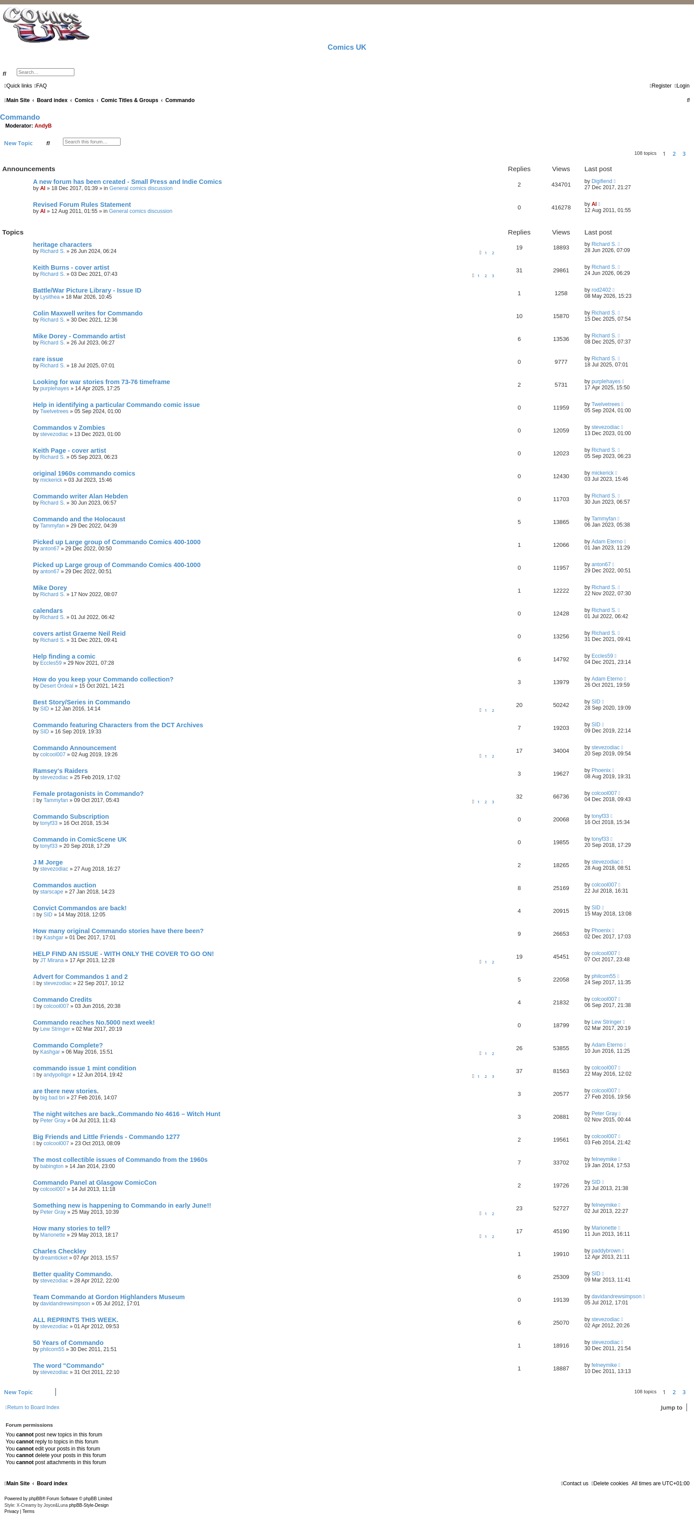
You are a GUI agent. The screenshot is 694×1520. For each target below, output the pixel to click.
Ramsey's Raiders (60, 770)
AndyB (43, 126)
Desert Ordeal (56, 686)
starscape (51, 892)
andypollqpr (57, 1075)
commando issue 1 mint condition (84, 1068)
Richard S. (52, 251)
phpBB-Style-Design (89, 1505)
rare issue (48, 359)
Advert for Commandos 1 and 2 (80, 976)
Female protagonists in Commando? (88, 793)
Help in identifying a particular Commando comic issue (116, 404)
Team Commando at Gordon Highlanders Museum (109, 1296)
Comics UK (346, 47)
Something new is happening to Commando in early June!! (122, 1205)
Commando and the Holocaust (79, 519)
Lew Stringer (55, 1029)
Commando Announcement (74, 747)
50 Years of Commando (68, 1342)
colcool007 (53, 754)
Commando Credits (62, 999)
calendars (48, 610)
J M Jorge (48, 862)
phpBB (35, 1498)
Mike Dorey (50, 587)
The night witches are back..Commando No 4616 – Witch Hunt (126, 1113)
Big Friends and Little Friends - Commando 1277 (106, 1136)
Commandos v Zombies (69, 427)
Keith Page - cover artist (69, 450)
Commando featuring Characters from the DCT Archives (118, 725)
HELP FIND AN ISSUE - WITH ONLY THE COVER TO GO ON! (123, 953)
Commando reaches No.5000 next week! (94, 1022)
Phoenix (601, 770)
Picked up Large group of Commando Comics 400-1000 (117, 542)
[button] (692, 153)
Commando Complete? (68, 1045)
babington (51, 1166)
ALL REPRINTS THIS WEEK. (75, 1319)
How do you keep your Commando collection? (103, 679)
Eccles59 (51, 663)
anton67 (49, 549)
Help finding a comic (64, 656)
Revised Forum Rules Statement (82, 204)
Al (42, 188)
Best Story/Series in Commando (81, 702)
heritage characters (62, 244)
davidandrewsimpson (65, 1303)
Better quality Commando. (73, 1274)
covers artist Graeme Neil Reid (79, 633)
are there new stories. (66, 1091)
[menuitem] (40, 86)
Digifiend (601, 181)
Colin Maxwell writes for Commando (88, 313)
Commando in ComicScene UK (80, 839)
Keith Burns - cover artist (71, 267)
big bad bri (52, 1098)
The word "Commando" (68, 1365)
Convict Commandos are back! (80, 908)
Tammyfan (52, 526)
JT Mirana (52, 960)
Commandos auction (64, 885)
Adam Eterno (607, 541)
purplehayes (54, 388)
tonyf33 (49, 823)
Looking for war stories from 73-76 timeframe (101, 381)
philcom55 (603, 976)
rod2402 (601, 290)
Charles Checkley (59, 1251)
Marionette (52, 1235)
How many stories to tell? (71, 1228)
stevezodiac (54, 434)
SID (44, 709)
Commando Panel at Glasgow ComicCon (95, 1182)
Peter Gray (53, 1120)
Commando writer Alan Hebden (80, 496)
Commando (20, 117)
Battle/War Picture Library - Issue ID (87, 290)
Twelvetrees (54, 411)
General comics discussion (141, 188)
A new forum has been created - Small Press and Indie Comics (127, 181)
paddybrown (606, 1251)
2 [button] (674, 153)
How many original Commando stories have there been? (118, 930)
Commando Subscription (71, 816)
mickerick (51, 480)
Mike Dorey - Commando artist (79, 336)
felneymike (604, 1159)
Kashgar (53, 937)
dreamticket (54, 1258)
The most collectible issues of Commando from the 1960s (120, 1159)
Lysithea (50, 297)
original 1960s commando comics (84, 473)
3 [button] (684, 153)
